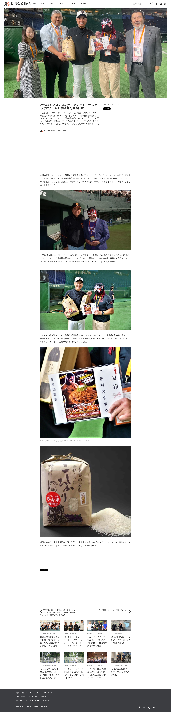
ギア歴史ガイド (34, 697)
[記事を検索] (140, 4)
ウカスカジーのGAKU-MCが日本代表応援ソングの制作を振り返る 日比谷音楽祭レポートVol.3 (50, 675)
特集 (35, 3)
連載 (42, 3)
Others (115, 104)
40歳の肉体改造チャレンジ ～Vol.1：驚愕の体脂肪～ (121, 672)
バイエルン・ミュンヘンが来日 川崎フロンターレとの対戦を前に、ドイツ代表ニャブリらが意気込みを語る (73, 643)
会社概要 (19, 700)
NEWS (83, 3)
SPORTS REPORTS (57, 3)
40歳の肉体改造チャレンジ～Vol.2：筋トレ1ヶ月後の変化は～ (121, 640)
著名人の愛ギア (21, 697)
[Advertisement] (85, 152)
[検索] (151, 4)
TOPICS (73, 3)
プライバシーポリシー (31, 700)
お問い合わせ (45, 700)
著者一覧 (44, 697)
